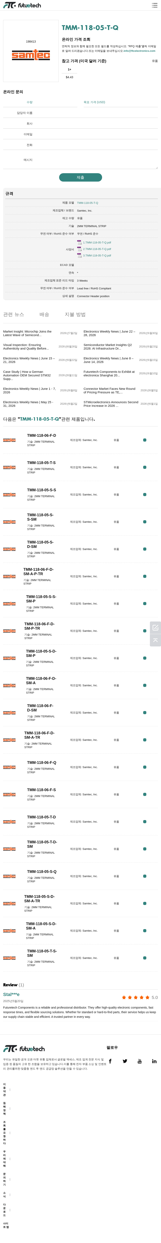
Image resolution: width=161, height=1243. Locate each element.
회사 (29, 123)
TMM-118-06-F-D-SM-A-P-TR (38, 571)
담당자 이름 (24, 112)
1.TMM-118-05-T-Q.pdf (97, 242)
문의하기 (4, 1179)
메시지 (28, 159)
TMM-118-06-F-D (41, 435)
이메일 (28, 134)
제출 (80, 177)
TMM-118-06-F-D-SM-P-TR (39, 626)
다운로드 (4, 1210)
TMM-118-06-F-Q (42, 763)
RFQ (144, 440)
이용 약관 (4, 1089)
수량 (29, 102)
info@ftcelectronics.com (139, 50)
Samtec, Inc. (84, 210)
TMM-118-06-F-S (41, 790)
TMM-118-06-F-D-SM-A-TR (39, 735)
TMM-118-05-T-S (41, 463)
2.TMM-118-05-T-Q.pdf (97, 249)
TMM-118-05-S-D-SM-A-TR (39, 899)
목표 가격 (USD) (94, 102)
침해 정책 (4, 1108)
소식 (4, 1194)
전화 (29, 145)
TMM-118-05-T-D (41, 817)
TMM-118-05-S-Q (42, 872)
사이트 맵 (6, 1225)
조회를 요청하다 (4, 1133)
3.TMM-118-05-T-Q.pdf (97, 255)
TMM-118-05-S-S (41, 490)
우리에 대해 (4, 1158)
